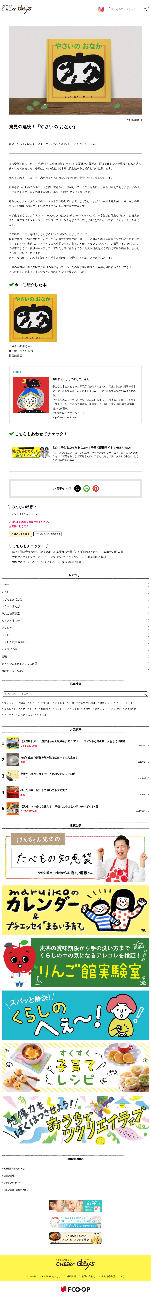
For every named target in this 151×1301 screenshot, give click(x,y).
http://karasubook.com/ (65, 421)
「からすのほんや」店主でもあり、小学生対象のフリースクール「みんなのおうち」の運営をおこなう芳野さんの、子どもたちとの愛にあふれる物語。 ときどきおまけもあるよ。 (96, 460)
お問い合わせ (12, 1186)
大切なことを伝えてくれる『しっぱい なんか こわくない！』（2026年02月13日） (60, 560)
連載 (4, 660)
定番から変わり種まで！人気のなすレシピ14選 (48, 777)
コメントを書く (20, 538)
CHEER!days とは (15, 1172)
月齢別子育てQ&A (12, 674)
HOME (33, 1280)
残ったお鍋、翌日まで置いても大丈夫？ (43, 794)
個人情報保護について (17, 1194)
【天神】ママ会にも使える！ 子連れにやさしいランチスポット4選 (59, 810)
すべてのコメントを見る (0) (47, 538)
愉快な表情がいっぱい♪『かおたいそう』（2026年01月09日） (48, 566)
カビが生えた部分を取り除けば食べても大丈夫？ (49, 761)
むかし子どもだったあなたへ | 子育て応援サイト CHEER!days (92, 451)
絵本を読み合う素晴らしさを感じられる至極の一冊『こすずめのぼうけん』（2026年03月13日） (69, 555)
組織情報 (9, 1179)
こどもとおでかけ (28, 750)
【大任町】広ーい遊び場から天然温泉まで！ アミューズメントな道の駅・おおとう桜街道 (72, 745)
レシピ (23, 782)
